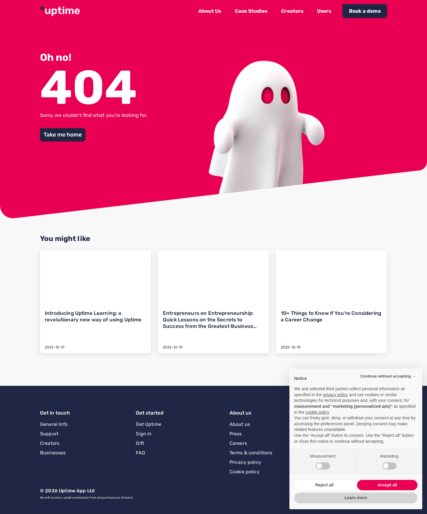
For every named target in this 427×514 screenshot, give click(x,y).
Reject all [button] (324, 485)
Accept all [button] (387, 485)
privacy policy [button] (335, 394)
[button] (210, 11)
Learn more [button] (356, 497)
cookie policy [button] (317, 412)
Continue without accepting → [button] (388, 376)
